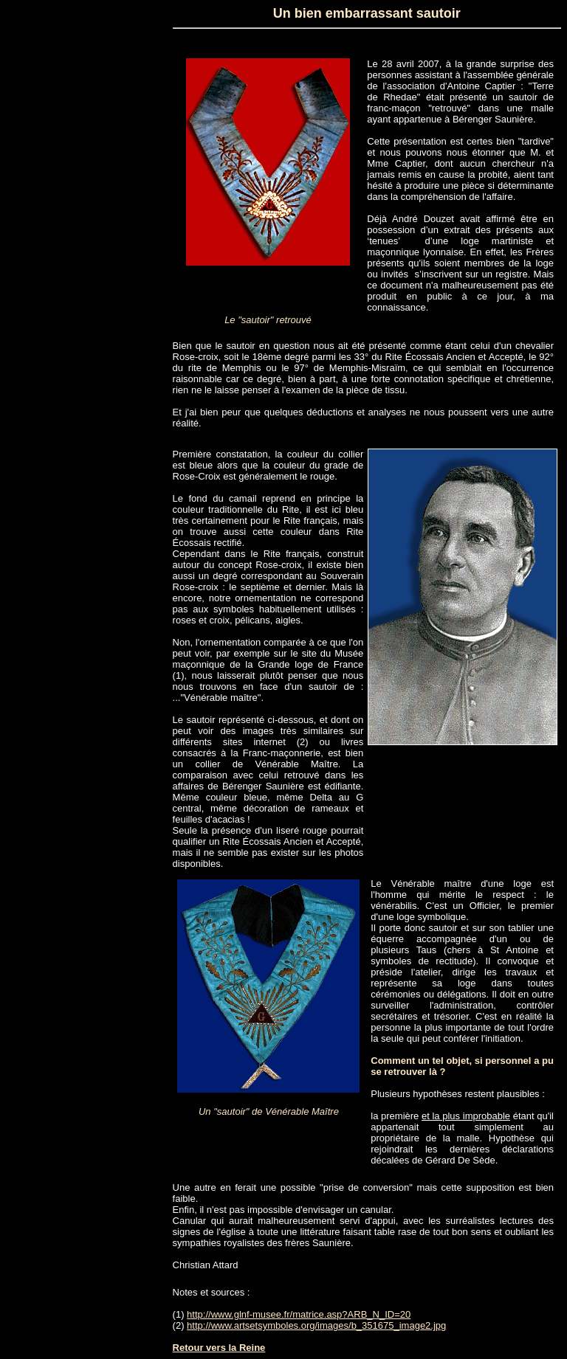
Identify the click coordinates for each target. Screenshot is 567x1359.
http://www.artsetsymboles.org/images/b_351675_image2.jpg (316, 1325)
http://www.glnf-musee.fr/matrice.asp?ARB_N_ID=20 (298, 1314)
